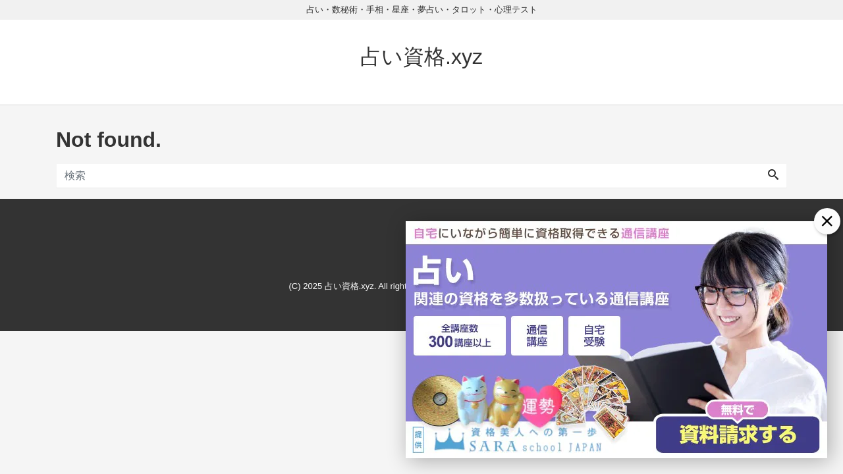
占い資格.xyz (421, 56)
